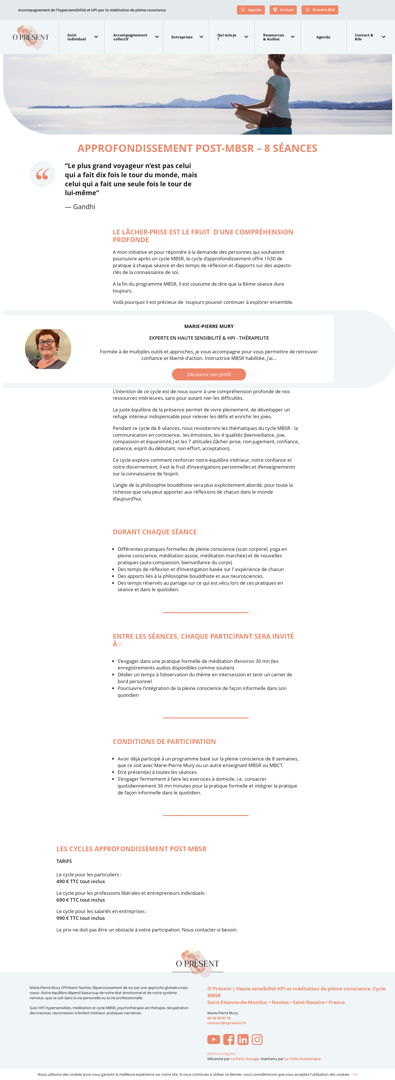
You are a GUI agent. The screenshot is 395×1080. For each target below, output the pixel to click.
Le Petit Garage (245, 1058)
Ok (355, 1074)
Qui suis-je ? (226, 37)
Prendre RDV (320, 10)
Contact (283, 10)
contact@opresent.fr (226, 1022)
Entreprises (182, 37)
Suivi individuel (76, 37)
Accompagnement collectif (130, 37)
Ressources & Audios (273, 37)
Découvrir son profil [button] (209, 374)
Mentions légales (221, 1053)
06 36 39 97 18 (219, 1018)
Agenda (251, 10)
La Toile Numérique (303, 1058)
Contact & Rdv (364, 37)
